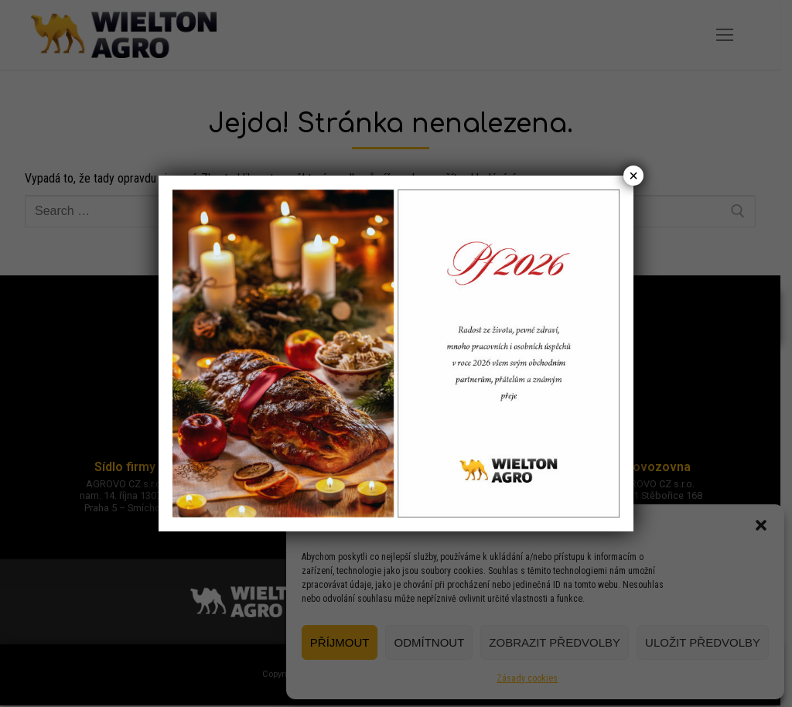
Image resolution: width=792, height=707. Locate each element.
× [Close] (633, 175)
